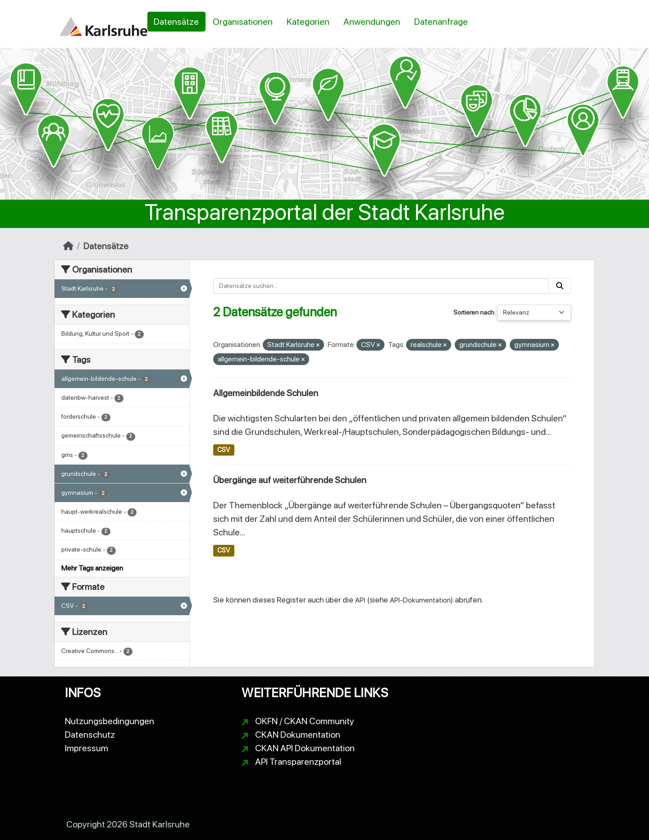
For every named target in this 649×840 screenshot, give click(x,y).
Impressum (86, 748)
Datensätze (176, 21)
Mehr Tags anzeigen (92, 568)
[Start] (68, 246)
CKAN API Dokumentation (305, 748)
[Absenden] (559, 286)
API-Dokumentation (420, 600)
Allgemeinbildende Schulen (265, 393)
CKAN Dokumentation (297, 734)
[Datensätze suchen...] (381, 286)
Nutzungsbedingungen (109, 721)
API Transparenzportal (298, 761)
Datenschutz (90, 734)
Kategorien (308, 21)
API (360, 600)
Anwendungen (371, 21)
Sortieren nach (473, 312)
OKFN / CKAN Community (304, 721)
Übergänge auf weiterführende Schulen (289, 480)
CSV (223, 450)
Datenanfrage (441, 21)
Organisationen (243, 21)
